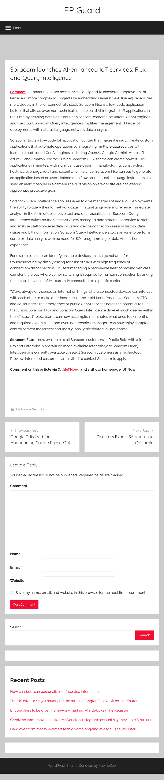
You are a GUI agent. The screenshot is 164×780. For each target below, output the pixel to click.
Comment (19, 486)
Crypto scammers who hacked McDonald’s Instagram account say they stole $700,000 (81, 720)
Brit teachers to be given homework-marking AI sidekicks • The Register (69, 710)
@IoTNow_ (70, 369)
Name (16, 554)
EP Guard (82, 10)
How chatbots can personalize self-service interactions (55, 691)
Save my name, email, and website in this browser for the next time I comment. (81, 592)
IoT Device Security (30, 409)
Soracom (18, 92)
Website (17, 580)
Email (16, 567)
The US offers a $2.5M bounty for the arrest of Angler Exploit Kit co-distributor (74, 701)
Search (16, 627)
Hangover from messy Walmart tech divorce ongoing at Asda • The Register (72, 729)
